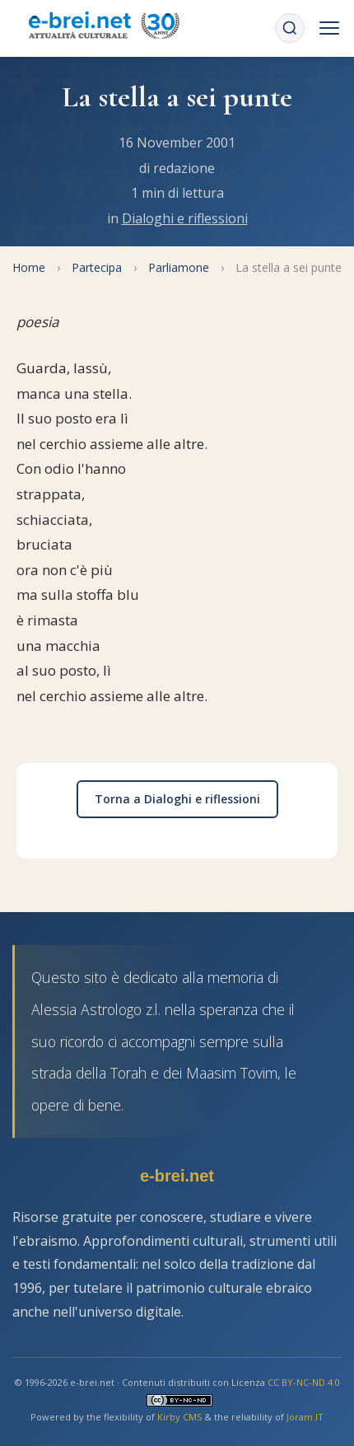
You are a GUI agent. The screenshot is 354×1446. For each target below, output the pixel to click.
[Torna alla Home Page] (103, 28)
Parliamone (178, 267)
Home (28, 267)
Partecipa (97, 267)
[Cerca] (290, 28)
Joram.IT (305, 1417)
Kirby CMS (179, 1417)
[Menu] (329, 28)
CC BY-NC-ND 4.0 (304, 1382)
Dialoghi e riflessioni (185, 218)
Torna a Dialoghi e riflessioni (177, 799)
